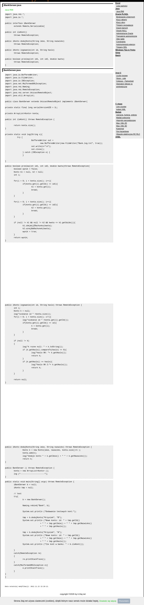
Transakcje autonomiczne (126, 36)
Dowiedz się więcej (107, 601)
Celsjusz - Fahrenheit (124, 81)
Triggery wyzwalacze (124, 25)
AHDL (118, 137)
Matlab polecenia (123, 118)
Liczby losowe (122, 76)
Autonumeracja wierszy (125, 44)
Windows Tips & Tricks (125, 50)
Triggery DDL (121, 47)
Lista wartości (121, 6)
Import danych (122, 28)
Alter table (120, 39)
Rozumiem (124, 601)
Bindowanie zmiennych (125, 17)
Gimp (117, 53)
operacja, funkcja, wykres (126, 115)
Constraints (121, 42)
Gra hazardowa (122, 131)
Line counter (121, 107)
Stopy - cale (121, 78)
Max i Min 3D (121, 126)
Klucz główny (121, 20)
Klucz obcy (120, 22)
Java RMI (120, 11)
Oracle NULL (121, 31)
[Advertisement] (127, 64)
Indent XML (121, 109)
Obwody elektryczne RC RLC (128, 134)
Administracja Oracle (124, 33)
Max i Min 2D (121, 123)
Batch (118, 55)
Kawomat (120, 129)
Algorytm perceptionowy (126, 120)
